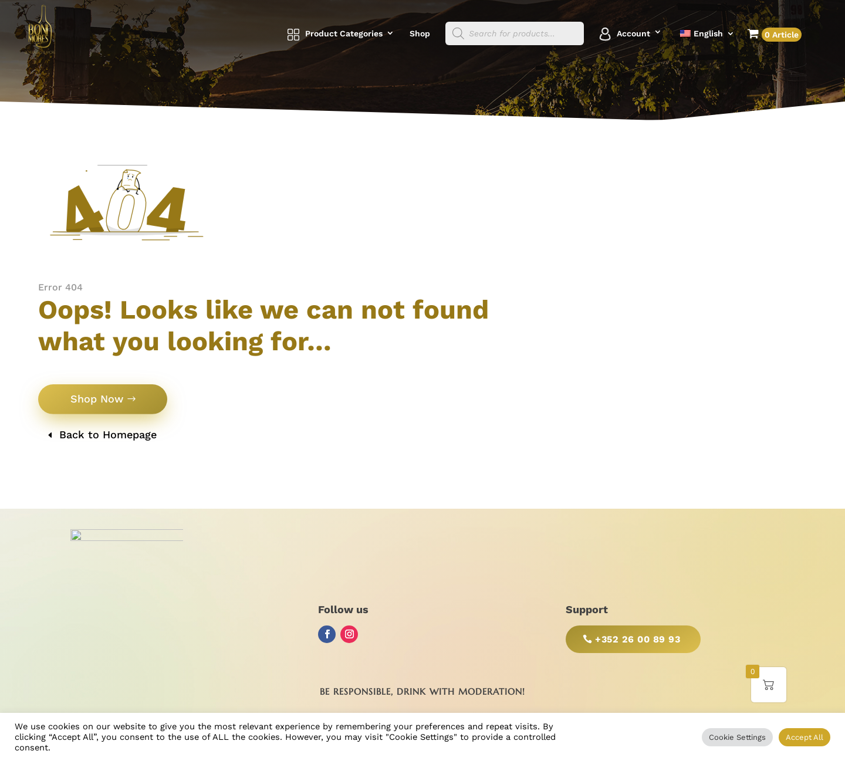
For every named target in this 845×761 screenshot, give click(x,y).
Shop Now (96, 399)
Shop (420, 33)
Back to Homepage (108, 434)
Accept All (804, 737)
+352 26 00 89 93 (637, 639)
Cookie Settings (737, 737)
